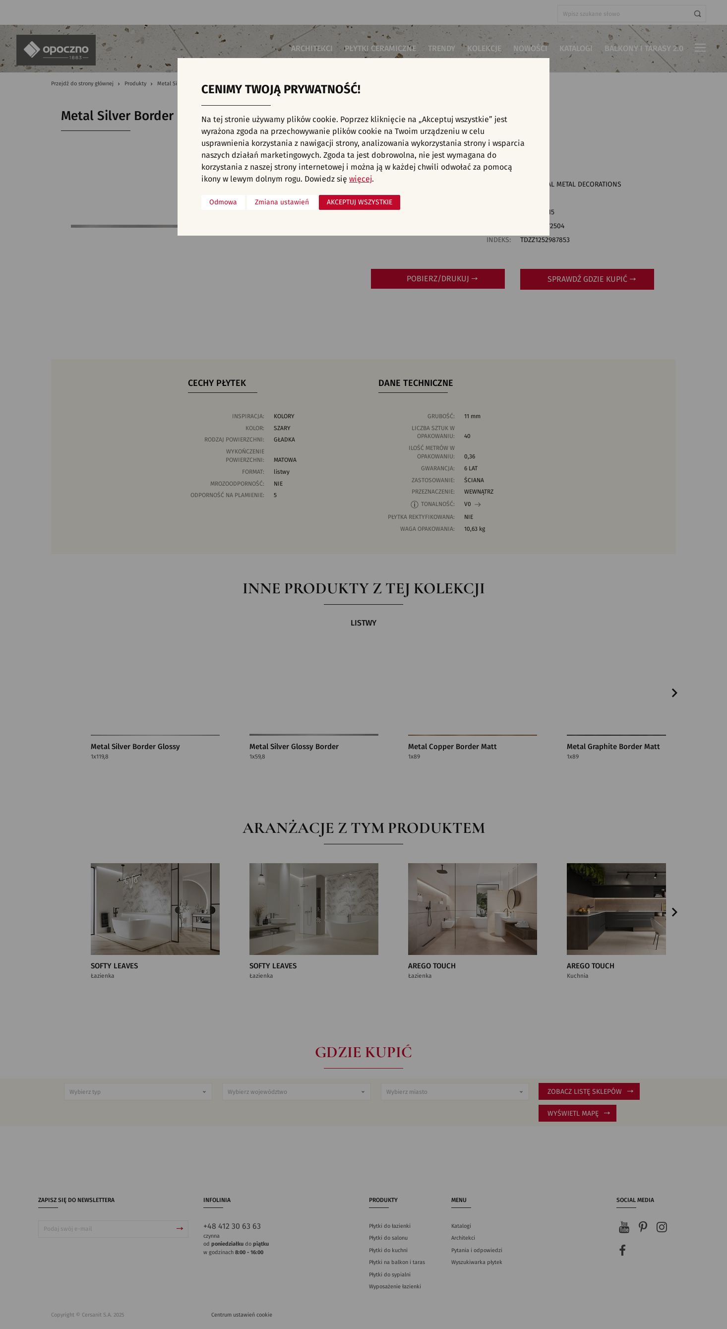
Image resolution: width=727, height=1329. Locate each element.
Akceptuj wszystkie (359, 202)
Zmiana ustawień (282, 202)
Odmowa (223, 202)
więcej (360, 179)
